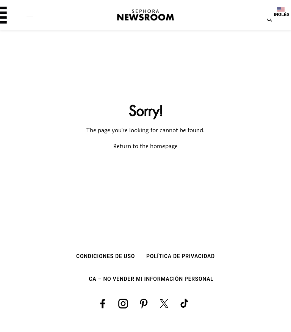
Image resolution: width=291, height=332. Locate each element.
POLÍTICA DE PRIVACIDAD (180, 256)
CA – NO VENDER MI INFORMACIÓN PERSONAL (151, 279)
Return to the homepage (145, 147)
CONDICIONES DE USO (105, 256)
